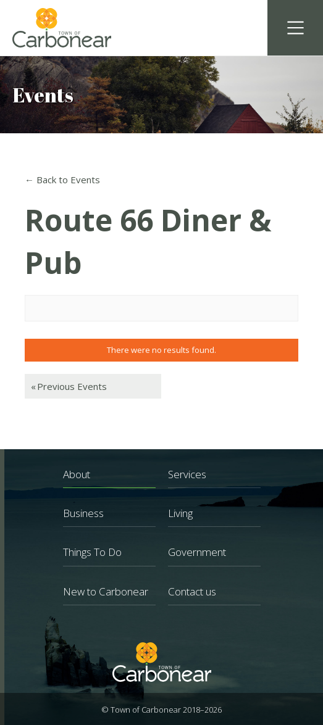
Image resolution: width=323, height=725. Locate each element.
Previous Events (69, 386)
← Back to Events (62, 179)
